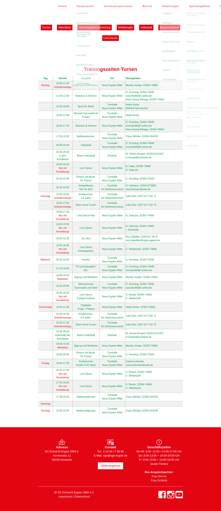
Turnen (46, 27)
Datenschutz (82, 496)
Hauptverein (80, 6)
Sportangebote (194, 6)
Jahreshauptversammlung (94, 27)
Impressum (65, 496)
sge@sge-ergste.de (115, 455)
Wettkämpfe (125, 27)
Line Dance (110, 38)
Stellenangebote (110, 465)
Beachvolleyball (169, 27)
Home (57, 6)
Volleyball (146, 27)
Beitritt (142, 6)
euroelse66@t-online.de (139, 95)
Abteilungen (165, 6)
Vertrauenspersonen (112, 6)
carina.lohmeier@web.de (139, 365)
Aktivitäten (64, 27)
